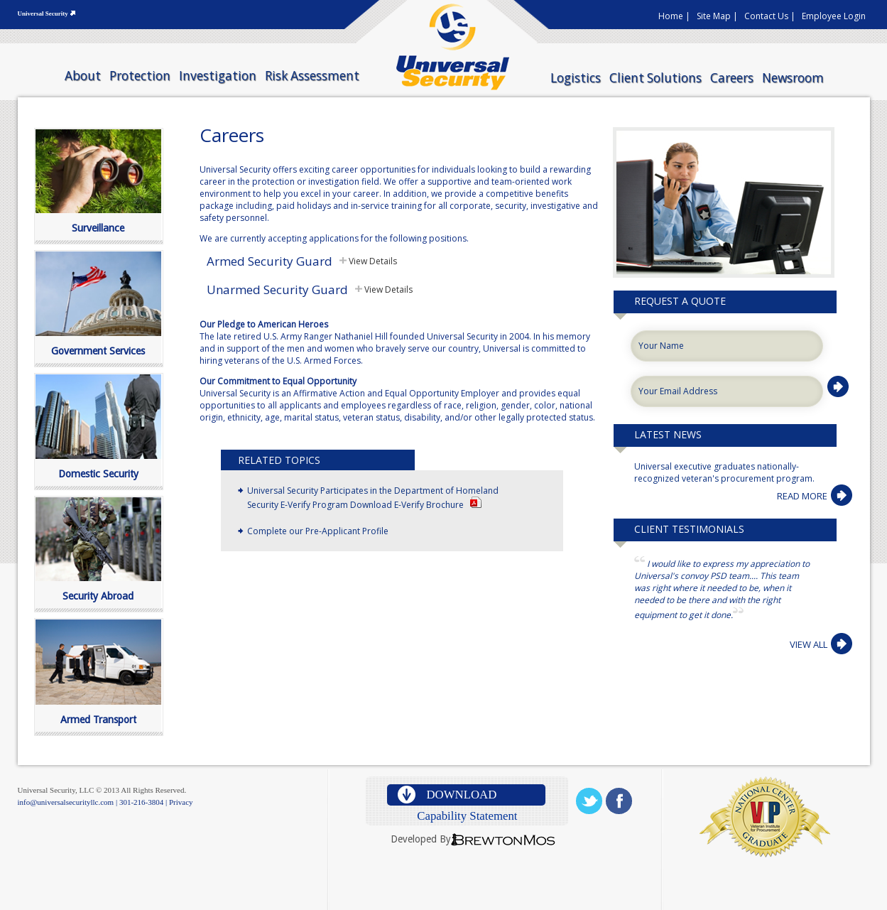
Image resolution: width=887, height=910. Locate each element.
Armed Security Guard (269, 261)
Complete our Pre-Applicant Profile (317, 531)
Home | (674, 16)
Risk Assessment (312, 75)
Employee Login (834, 16)
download (461, 794)
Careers (731, 78)
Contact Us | (769, 16)
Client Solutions (655, 78)
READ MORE (802, 495)
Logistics (575, 78)
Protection (139, 75)
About (83, 75)
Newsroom (793, 78)
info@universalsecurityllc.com (66, 802)
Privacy (181, 802)
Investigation (217, 75)
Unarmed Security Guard (277, 289)
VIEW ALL (808, 644)
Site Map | (717, 16)
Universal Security (43, 13)
